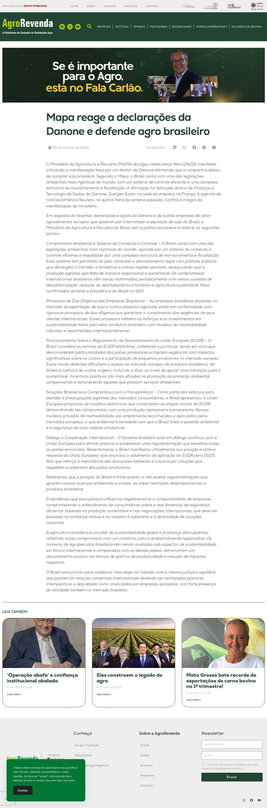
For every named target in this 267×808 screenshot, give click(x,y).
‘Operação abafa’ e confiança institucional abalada (42, 678)
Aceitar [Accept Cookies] (23, 791)
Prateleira (158, 26)
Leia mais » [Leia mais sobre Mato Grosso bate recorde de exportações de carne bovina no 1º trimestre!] (193, 699)
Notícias (122, 26)
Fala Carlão (83, 755)
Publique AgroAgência (92, 765)
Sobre (91, 6)
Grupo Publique (86, 745)
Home (74, 6)
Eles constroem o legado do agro (129, 678)
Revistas (104, 26)
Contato (152, 6)
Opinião (139, 26)
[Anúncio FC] (133, 101)
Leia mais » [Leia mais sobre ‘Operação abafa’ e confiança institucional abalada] (14, 694)
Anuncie (109, 6)
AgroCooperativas (211, 26)
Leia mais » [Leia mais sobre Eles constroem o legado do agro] (104, 694)
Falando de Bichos (247, 26)
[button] (175, 147)
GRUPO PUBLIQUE (35, 5)
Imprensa (130, 6)
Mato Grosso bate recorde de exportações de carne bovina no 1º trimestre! (221, 680)
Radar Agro (182, 26)
